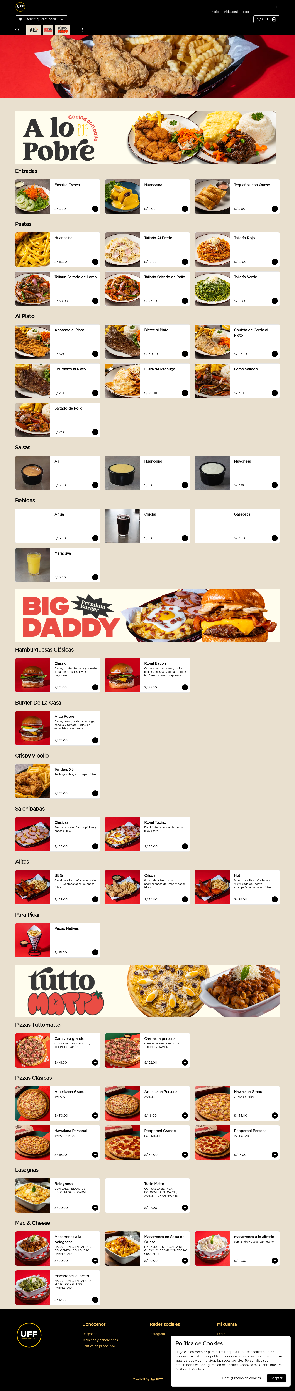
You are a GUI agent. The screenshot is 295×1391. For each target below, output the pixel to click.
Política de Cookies (189, 1369)
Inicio (214, 11)
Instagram (157, 1334)
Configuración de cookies (241, 1378)
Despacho (89, 1334)
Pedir (221, 1334)
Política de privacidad (98, 1346)
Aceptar (276, 1378)
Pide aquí (231, 11)
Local (247, 11)
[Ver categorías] (82, 30)
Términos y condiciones (100, 1340)
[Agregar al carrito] (95, 209)
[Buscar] (17, 30)
